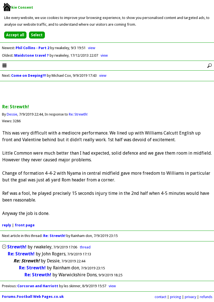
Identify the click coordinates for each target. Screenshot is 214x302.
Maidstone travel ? (32, 55)
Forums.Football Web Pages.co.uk (33, 296)
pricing (175, 297)
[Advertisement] (107, 93)
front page (25, 225)
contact (160, 297)
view (91, 48)
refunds (206, 297)
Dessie (12, 114)
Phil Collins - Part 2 (33, 48)
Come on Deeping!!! (28, 75)
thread (85, 247)
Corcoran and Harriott (38, 286)
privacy (190, 297)
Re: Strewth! (78, 114)
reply (6, 225)
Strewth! (16, 247)
